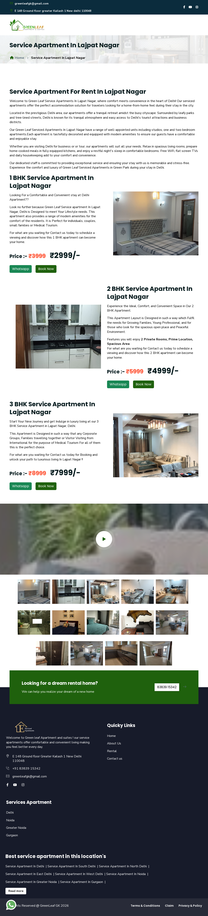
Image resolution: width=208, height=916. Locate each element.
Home (17, 58)
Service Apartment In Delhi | (26, 866)
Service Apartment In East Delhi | (30, 874)
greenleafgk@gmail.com (29, 3)
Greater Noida (16, 828)
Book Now (46, 269)
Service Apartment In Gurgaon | (83, 882)
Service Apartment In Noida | (127, 874)
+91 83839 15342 (26, 768)
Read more (15, 891)
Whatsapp (20, 269)
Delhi (10, 812)
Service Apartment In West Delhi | (80, 874)
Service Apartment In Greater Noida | (32, 882)
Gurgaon (12, 835)
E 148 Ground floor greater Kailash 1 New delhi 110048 (50, 11)
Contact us (114, 758)
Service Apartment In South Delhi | (73, 866)
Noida (10, 820)
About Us (114, 743)
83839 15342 (167, 687)
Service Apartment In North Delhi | (124, 866)
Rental (112, 751)
